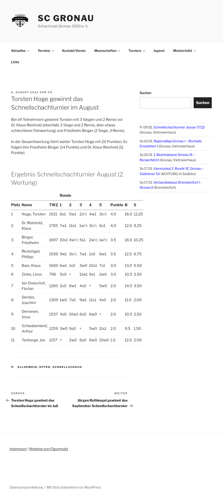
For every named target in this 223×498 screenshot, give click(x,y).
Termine (46, 51)
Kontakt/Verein (74, 51)
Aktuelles (20, 51)
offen (44, 367)
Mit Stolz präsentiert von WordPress (74, 487)
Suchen (145, 93)
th (50, 92)
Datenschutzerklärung (26, 487)
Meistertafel (184, 51)
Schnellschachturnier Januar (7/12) (179, 127)
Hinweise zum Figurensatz (48, 449)
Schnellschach (67, 367)
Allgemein (27, 367)
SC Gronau (66, 18)
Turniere (137, 51)
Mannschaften (107, 51)
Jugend (158, 51)
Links (15, 62)
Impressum (18, 449)
